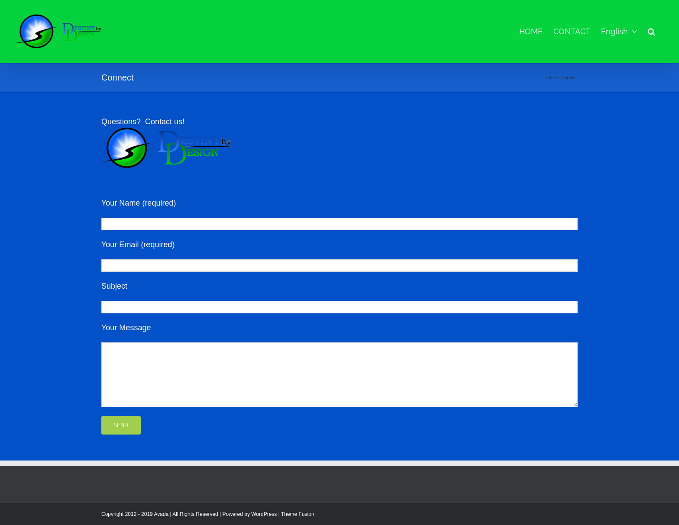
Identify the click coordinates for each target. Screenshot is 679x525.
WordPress (264, 514)
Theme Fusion (297, 514)
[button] (651, 31)
